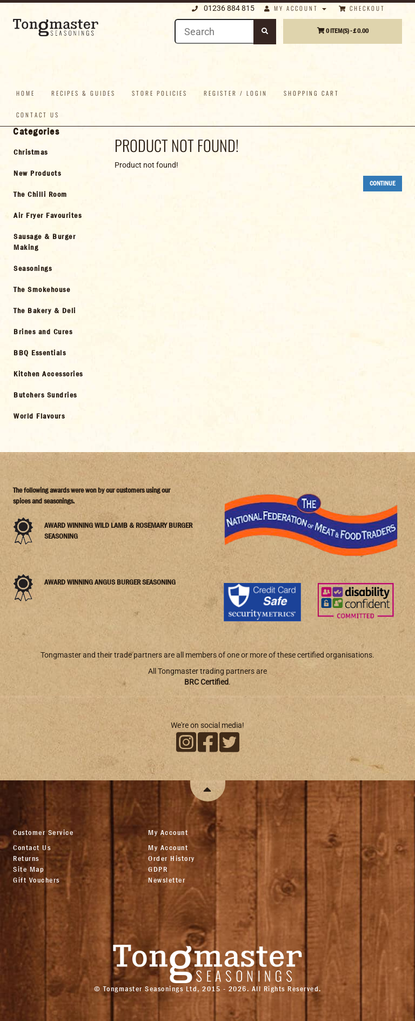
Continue (383, 183)
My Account (168, 847)
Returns (26, 858)
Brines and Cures (43, 331)
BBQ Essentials (40, 352)
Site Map (28, 869)
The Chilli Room (41, 194)
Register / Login (235, 93)
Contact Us (32, 847)
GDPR (158, 869)
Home (25, 93)
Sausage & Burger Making (45, 241)
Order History (171, 858)
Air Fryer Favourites (48, 215)
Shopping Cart (311, 93)
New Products (37, 173)
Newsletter (166, 880)
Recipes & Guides (83, 93)
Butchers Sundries (45, 395)
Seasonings (33, 268)
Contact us (37, 114)
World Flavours (39, 416)
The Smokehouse (42, 289)
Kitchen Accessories (48, 374)
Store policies (160, 93)
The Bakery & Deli (45, 310)
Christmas (31, 152)
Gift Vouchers (36, 880)
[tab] (54, 152)
